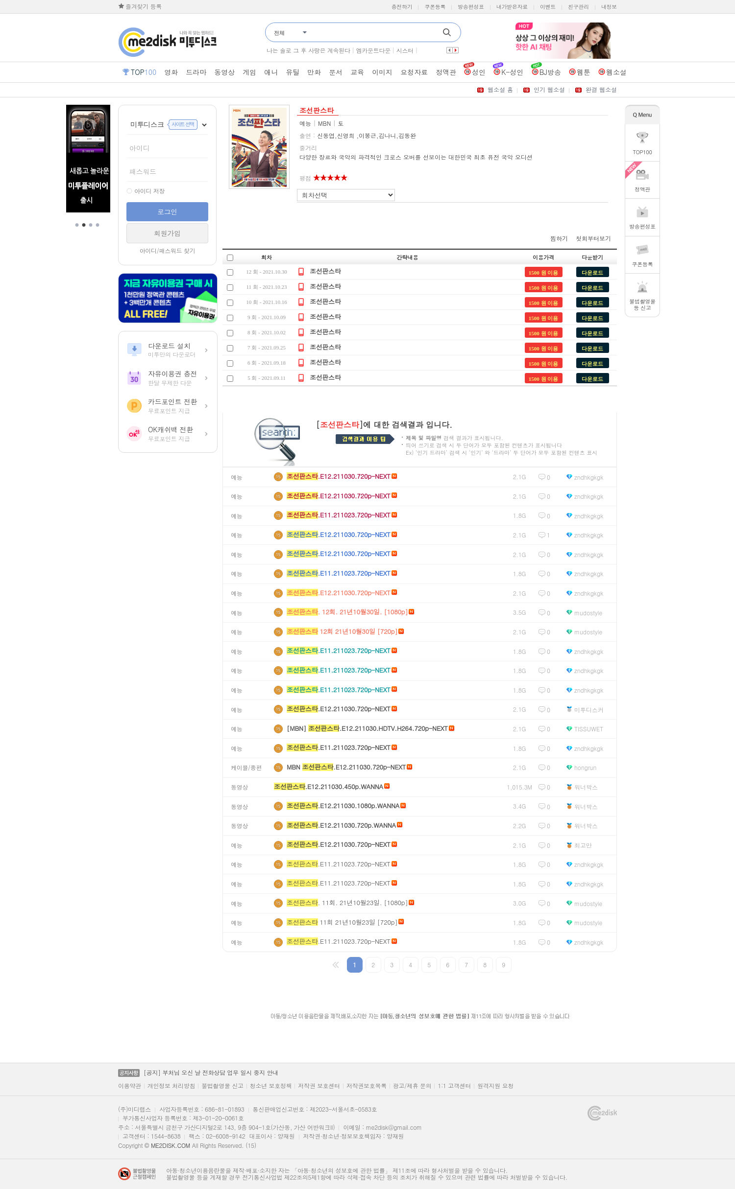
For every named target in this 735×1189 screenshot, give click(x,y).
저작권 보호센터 (319, 1085)
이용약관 (129, 1085)
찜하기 (559, 238)
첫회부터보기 (593, 238)
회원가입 (167, 233)
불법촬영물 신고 (222, 1085)
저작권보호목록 (366, 1085)
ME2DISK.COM (170, 1145)
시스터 (405, 50)
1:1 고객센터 (454, 1085)
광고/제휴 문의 (412, 1085)
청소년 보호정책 (271, 1085)
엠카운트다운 (373, 50)
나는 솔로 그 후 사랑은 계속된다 (308, 50)
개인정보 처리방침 (171, 1085)
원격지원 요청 (495, 1085)
